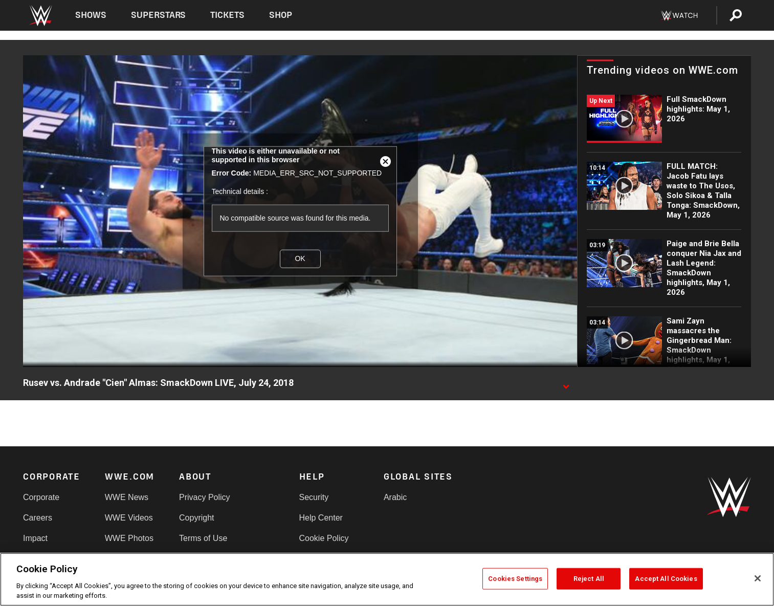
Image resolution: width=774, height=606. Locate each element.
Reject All (588, 578)
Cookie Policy (324, 538)
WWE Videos (129, 517)
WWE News (126, 497)
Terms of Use (203, 538)
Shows (90, 15)
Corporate (41, 497)
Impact (35, 538)
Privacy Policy (204, 497)
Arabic (395, 497)
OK (300, 258)
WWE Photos (129, 538)
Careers (37, 517)
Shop (280, 15)
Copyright (196, 517)
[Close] (757, 578)
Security (314, 497)
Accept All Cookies (666, 578)
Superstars (158, 15)
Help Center (321, 517)
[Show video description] (566, 383)
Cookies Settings (515, 578)
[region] (387, 579)
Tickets (227, 15)
